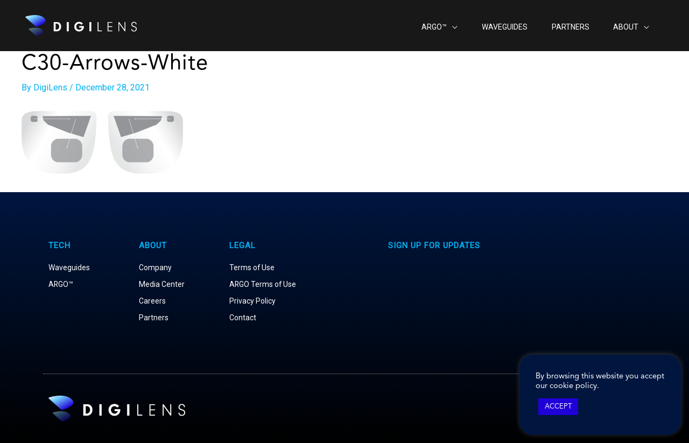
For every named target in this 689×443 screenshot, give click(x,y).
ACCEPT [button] (558, 406)
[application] (430, 25)
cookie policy (573, 386)
